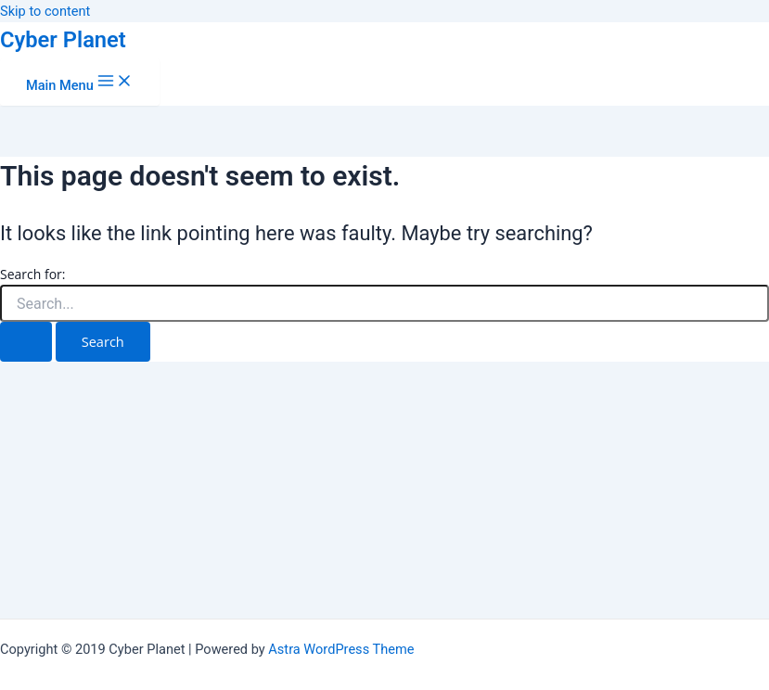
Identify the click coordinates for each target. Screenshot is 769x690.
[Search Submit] (26, 342)
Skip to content (45, 11)
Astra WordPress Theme (341, 649)
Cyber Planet (63, 40)
